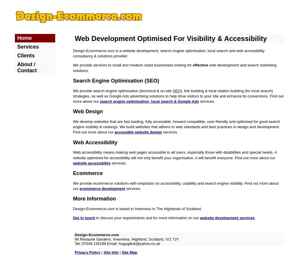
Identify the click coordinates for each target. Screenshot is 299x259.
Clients (26, 56)
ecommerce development (102, 188)
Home (24, 38)
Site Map (129, 252)
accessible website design (138, 132)
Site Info (111, 252)
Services (28, 47)
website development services (227, 218)
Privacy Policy (87, 252)
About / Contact (27, 67)
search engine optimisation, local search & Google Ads (149, 101)
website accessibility (92, 163)
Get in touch (84, 218)
